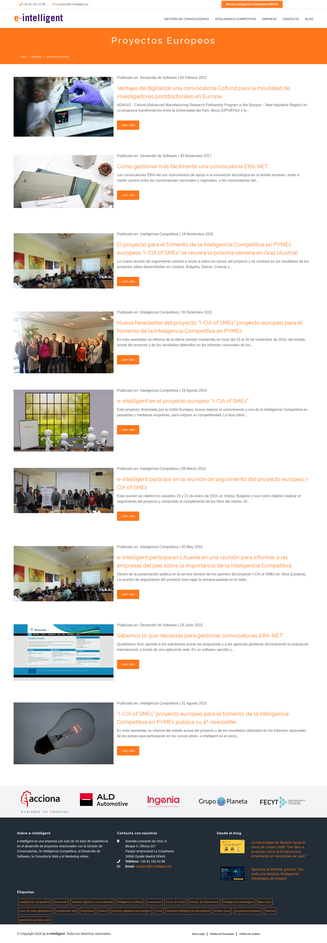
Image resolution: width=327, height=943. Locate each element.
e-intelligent (56, 933)
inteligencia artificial (130, 902)
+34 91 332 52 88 (34, 4)
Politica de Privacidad (222, 934)
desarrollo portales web (34, 920)
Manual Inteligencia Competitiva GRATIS (252, 4)
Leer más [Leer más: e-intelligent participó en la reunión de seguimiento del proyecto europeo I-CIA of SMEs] (128, 516)
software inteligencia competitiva (188, 911)
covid (158, 911)
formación (60, 902)
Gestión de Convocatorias (186, 19)
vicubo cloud (222, 911)
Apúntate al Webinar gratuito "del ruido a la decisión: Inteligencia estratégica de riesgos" (277, 874)
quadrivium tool (67, 911)
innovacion (154, 902)
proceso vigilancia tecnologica (131, 911)
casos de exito (175, 902)
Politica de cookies (249, 934)
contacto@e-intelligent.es (72, 4)
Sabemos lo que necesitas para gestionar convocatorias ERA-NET (200, 635)
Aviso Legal (198, 934)
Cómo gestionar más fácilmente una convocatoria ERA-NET (192, 166)
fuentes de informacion (204, 902)
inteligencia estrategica (239, 902)
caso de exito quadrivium (35, 911)
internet (270, 911)
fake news (265, 902)
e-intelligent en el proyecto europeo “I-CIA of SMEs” (182, 401)
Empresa (269, 19)
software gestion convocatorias (92, 902)
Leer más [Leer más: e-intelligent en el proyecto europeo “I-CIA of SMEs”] (128, 429)
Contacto (291, 19)
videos (103, 911)
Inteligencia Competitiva (235, 19)
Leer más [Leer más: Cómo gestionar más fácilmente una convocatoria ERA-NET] (128, 195)
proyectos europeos (248, 911)
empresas (87, 911)
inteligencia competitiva (34, 902)
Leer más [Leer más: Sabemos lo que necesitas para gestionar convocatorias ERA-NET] (128, 664)
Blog (309, 19)
